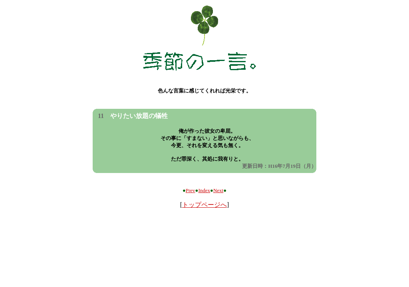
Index (204, 190)
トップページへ (204, 204)
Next (218, 190)
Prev (190, 190)
